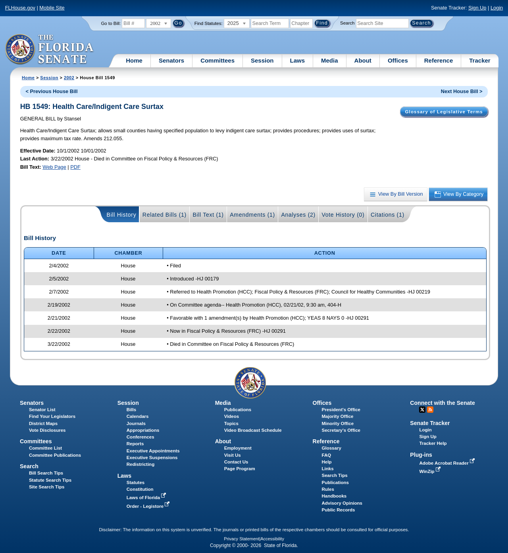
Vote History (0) (342, 215)
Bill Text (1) (207, 215)
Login (497, 8)
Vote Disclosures (47, 430)
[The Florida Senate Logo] (49, 49)
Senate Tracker (430, 423)
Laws (297, 60)
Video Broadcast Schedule (253, 430)
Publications (237, 409)
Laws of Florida (147, 497)
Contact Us (236, 462)
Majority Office (338, 416)
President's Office (341, 409)
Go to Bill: (111, 23)
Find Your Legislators (52, 416)
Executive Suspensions (152, 457)
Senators (171, 60)
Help (327, 462)
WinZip (430, 471)
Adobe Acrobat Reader (447, 463)
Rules (328, 489)
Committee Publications (55, 455)
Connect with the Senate (442, 403)
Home (134, 60)
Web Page (54, 167)
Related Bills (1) (164, 215)
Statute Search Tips (50, 480)
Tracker (479, 60)
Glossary (331, 448)
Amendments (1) (252, 215)
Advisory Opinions (342, 503)
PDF (75, 167)
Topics (231, 423)
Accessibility (272, 538)
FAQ (326, 455)
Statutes (135, 482)
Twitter (422, 409)
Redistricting (140, 464)
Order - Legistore (149, 506)
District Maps (43, 423)
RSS (430, 409)
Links (328, 468)
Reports (135, 443)
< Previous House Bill (51, 91)
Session (262, 60)
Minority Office (338, 423)
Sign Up (477, 8)
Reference (438, 60)
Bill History (122, 215)
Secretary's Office (341, 430)
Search (347, 23)
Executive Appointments (153, 450)
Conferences (140, 437)
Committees (217, 60)
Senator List (42, 409)
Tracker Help (432, 443)
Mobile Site (51, 8)
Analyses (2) (298, 215)
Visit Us (232, 455)
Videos (231, 416)
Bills (131, 409)
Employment (238, 448)
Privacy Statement (241, 538)
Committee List (45, 448)
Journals (136, 423)
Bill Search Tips (46, 473)
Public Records (338, 509)
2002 (69, 77)
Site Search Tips (46, 486)
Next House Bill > (462, 91)
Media (329, 60)
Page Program (239, 468)
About (362, 60)
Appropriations (143, 430)
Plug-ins (421, 455)
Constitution (140, 489)
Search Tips (335, 475)
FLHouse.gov (20, 8)
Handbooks (334, 496)
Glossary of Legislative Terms (444, 111)
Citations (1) (387, 215)
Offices (398, 60)
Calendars (138, 416)
